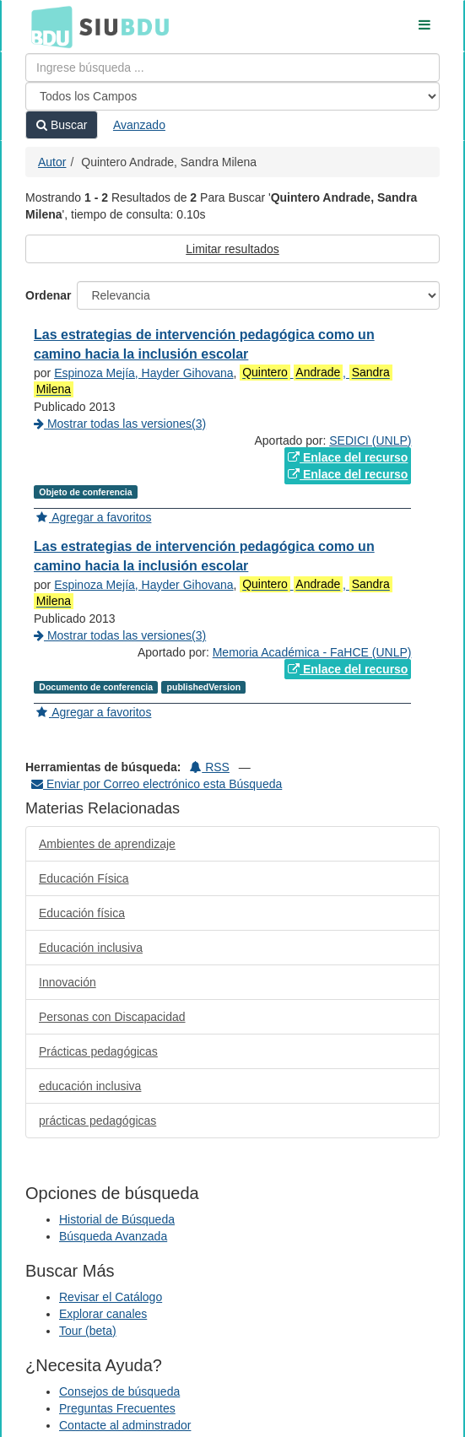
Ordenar (48, 295)
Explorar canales (103, 1314)
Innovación (67, 982)
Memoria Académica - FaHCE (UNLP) (312, 652)
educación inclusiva (90, 1086)
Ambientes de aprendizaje (107, 844)
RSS (210, 767)
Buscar (61, 125)
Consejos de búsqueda (119, 1391)
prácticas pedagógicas (97, 1120)
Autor (52, 162)
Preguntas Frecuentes (117, 1408)
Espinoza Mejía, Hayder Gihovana (143, 373)
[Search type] (232, 96)
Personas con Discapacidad (112, 1017)
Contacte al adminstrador (125, 1425)
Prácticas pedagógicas (98, 1051)
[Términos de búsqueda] (232, 67)
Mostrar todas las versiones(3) (120, 423)
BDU (47, 26)
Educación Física (84, 878)
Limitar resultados (232, 249)
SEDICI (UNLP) (370, 440)
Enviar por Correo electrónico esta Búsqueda (156, 784)
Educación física (82, 913)
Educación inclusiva (91, 947)
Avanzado (139, 125)
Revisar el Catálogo (110, 1297)
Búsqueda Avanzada (113, 1236)
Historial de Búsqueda (117, 1219)
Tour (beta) (87, 1330)
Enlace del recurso (348, 457)
